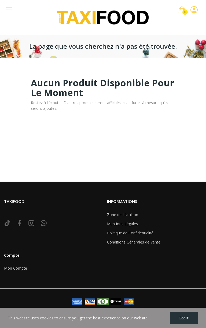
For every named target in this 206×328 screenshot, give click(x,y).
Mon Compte (15, 268)
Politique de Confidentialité (130, 232)
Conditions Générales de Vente (133, 242)
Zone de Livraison (122, 214)
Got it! (184, 317)
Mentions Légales (122, 223)
